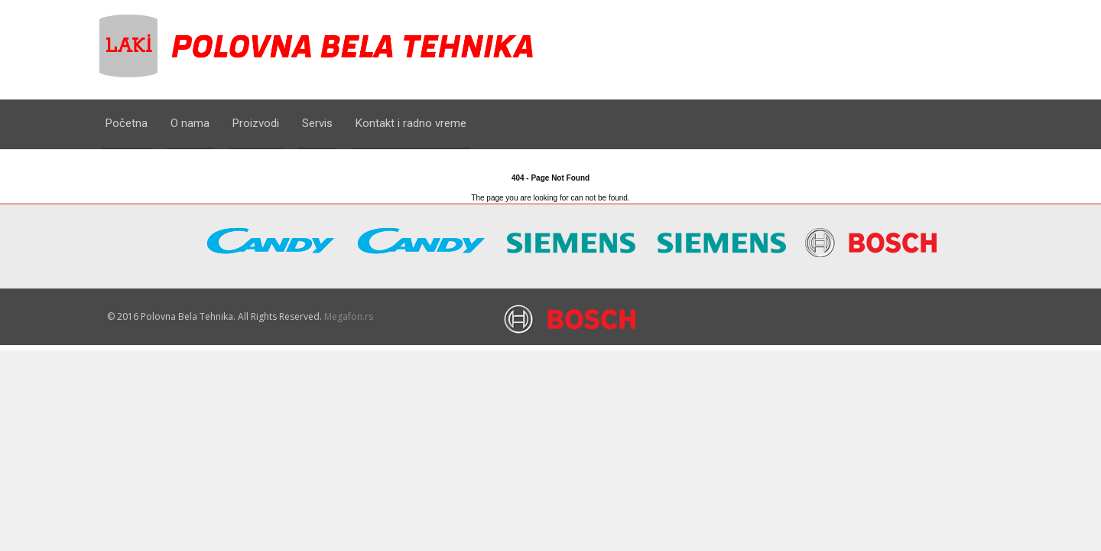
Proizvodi (255, 123)
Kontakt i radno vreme (411, 123)
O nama (190, 123)
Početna (127, 123)
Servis (317, 123)
